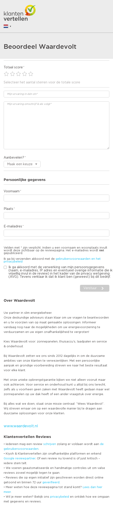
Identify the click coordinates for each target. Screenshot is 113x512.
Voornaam (12, 191)
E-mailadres (13, 226)
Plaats (8, 209)
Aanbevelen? (14, 157)
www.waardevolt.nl (21, 426)
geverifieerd (50, 482)
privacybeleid (59, 496)
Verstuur (90, 288)
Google (9, 458)
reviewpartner (25, 458)
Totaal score (13, 67)
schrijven (49, 444)
